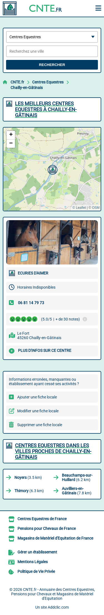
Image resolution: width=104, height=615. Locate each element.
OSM (96, 208)
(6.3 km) (29, 491)
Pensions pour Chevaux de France (46, 528)
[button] (52, 169)
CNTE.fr (17, 82)
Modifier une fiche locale (38, 411)
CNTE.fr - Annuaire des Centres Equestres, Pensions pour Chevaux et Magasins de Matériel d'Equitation (53, 594)
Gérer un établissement (37, 552)
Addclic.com (58, 607)
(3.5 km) (28, 477)
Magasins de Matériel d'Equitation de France (55, 538)
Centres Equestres (48, 82)
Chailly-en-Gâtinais (27, 87)
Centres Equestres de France (42, 519)
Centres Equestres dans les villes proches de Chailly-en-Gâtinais (53, 451)
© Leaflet (79, 208)
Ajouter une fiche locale (37, 397)
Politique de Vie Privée (36, 571)
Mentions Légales (32, 562)
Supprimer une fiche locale (39, 425)
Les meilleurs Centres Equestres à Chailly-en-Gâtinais (46, 109)
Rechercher (52, 65)
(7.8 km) (77, 490)
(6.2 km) (77, 477)
